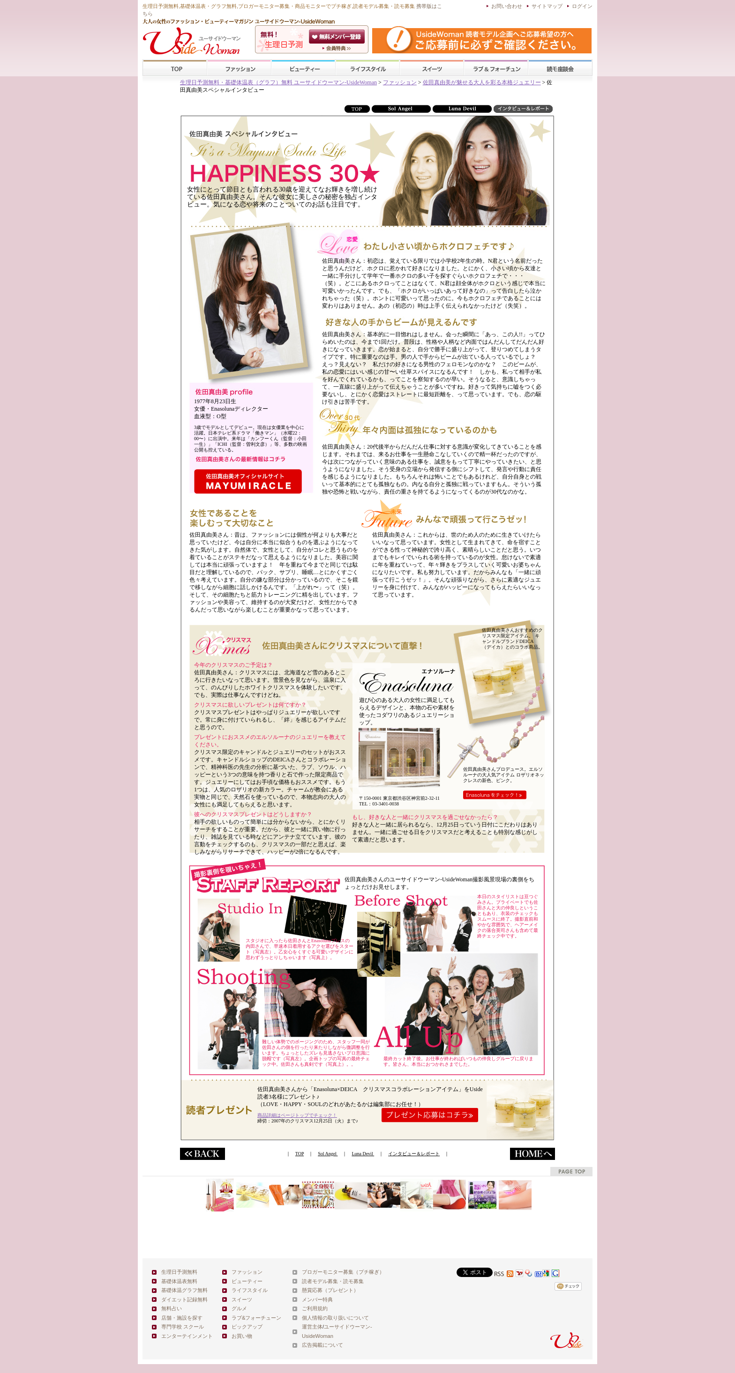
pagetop (571, 1171)
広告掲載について (322, 1345)
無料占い (171, 1308)
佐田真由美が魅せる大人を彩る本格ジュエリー (482, 82)
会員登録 (338, 37)
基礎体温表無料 (179, 1281)
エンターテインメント (187, 1336)
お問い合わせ (506, 6)
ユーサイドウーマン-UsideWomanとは (338, 48)
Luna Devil (363, 1153)
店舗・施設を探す (181, 1318)
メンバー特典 (317, 1299)
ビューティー (303, 68)
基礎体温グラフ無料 (184, 1290)
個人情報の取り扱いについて (335, 1318)
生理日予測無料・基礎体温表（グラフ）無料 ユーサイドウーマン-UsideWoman (278, 82)
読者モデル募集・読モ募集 (333, 1281)
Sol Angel (328, 1153)
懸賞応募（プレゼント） (330, 1290)
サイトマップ (547, 6)
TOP (175, 68)
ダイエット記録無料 (184, 1299)
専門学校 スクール (182, 1326)
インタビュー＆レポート (414, 1153)
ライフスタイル (367, 68)
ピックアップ (247, 1326)
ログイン (582, 6)
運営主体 (312, 1326)
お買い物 (242, 1336)
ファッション (239, 68)
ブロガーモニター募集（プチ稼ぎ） (343, 1272)
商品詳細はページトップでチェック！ (297, 1115)
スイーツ (432, 68)
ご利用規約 (315, 1308)
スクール (560, 68)
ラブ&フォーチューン (496, 68)
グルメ (239, 1308)
